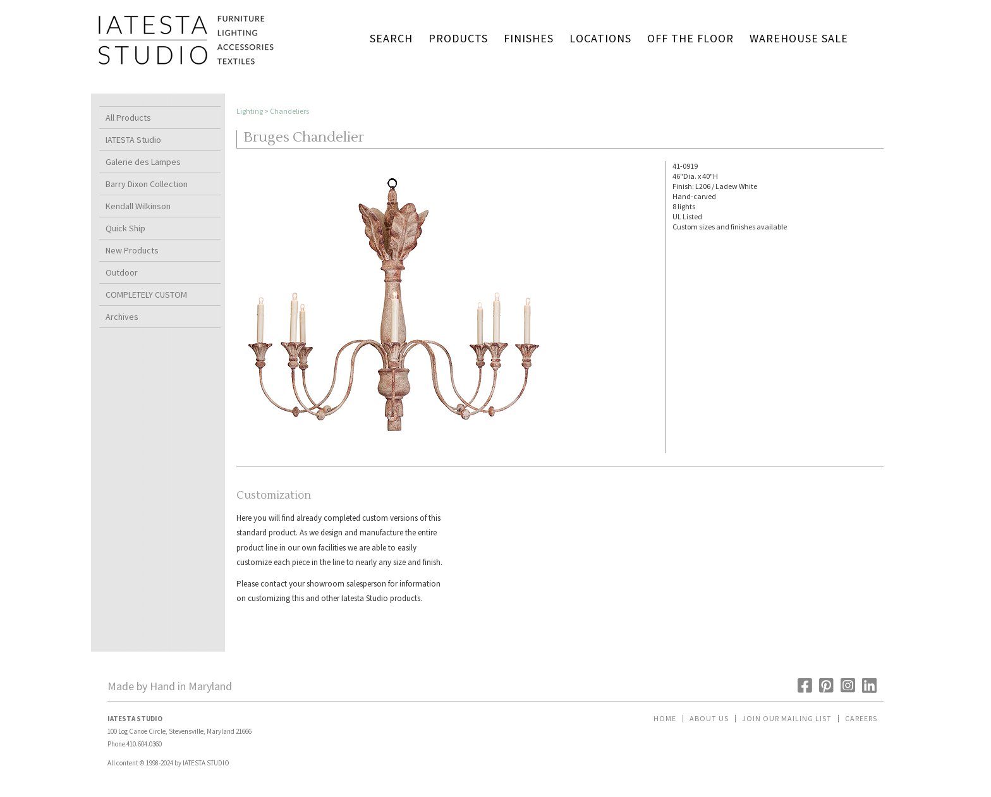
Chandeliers (289, 111)
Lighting (249, 111)
